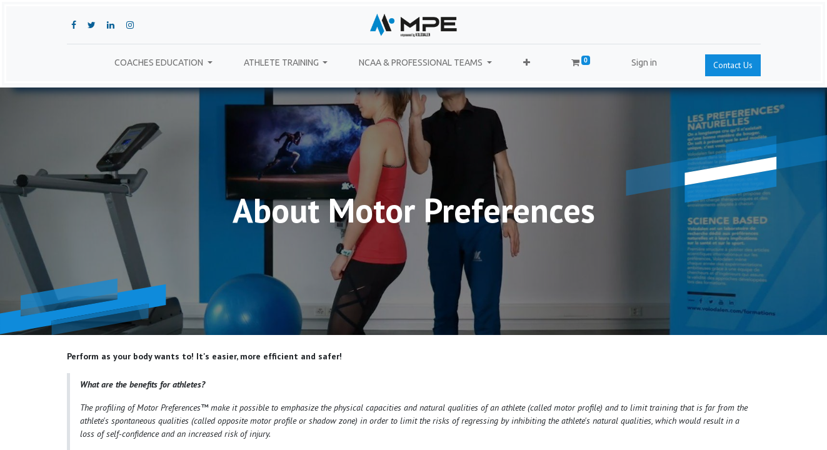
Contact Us (733, 65)
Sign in (644, 63)
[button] (527, 63)
